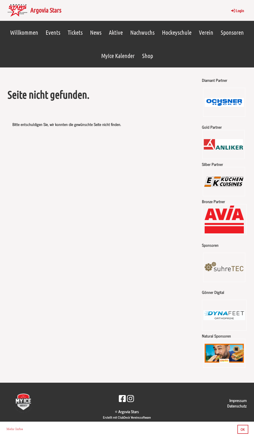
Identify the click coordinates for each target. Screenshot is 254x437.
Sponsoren (232, 32)
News (95, 32)
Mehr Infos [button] (14, 429)
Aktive (116, 32)
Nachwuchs (142, 32)
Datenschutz (237, 406)
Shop (147, 55)
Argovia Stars (45, 10)
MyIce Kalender (118, 55)
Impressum (238, 400)
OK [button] (243, 429)
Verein (206, 32)
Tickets (75, 32)
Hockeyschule (176, 32)
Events (53, 32)
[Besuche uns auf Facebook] (122, 398)
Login (237, 10)
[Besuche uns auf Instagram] (130, 398)
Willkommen (24, 32)
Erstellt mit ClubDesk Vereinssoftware (127, 417)
